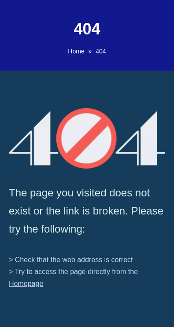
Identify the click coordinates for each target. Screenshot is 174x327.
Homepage (26, 283)
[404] (87, 138)
